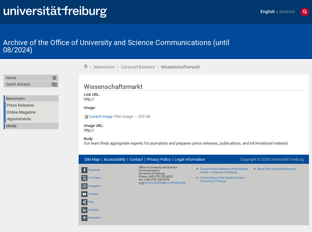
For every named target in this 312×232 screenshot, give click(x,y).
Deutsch (287, 11)
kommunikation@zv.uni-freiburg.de (165, 182)
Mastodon (94, 218)
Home (85, 66)
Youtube (93, 193)
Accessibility (115, 159)
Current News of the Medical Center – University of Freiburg (223, 179)
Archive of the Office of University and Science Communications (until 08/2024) (116, 46)
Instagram (94, 186)
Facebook (94, 169)
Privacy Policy (159, 159)
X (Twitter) (94, 177)
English (268, 11)
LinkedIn (93, 209)
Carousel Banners (137, 67)
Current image (101, 116)
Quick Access (18, 84)
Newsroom (104, 67)
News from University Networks (276, 168)
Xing (91, 201)
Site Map (92, 159)
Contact (136, 159)
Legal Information (190, 159)
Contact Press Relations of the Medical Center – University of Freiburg (224, 170)
